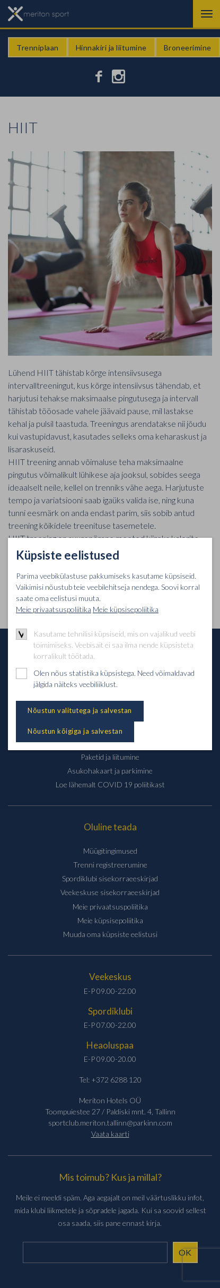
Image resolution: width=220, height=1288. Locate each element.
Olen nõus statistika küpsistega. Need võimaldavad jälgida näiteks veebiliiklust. (114, 678)
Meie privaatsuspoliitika (53, 609)
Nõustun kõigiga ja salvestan (75, 731)
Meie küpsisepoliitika (126, 609)
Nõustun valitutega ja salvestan (80, 710)
